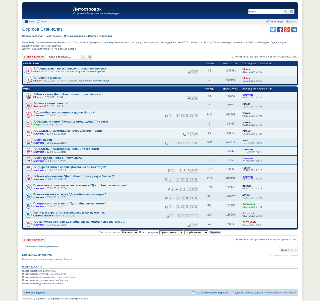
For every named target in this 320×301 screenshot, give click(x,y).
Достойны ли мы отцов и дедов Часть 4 (65, 112)
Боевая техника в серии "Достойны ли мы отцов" (69, 194)
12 (195, 216)
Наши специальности (52, 103)
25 (187, 206)
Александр (249, 204)
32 (195, 143)
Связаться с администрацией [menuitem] (212, 292)
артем (246, 195)
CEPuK (246, 131)
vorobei (246, 113)
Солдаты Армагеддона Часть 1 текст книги (67, 148)
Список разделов (35, 292)
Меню (32, 21)
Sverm (37, 106)
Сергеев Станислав (42, 29)
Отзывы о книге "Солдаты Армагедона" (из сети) (72, 121)
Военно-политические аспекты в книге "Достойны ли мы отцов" (80, 185)
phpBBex (40, 298)
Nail (35, 71)
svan (245, 140)
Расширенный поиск (291, 11)
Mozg (36, 124)
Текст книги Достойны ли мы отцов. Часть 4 (68, 94)
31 (191, 143)
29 (182, 143)
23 (178, 206)
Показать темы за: (119, 232)
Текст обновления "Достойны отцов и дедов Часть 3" (75, 176)
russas (246, 104)
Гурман (246, 167)
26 (191, 206)
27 (195, 206)
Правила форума (48, 77)
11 (191, 216)
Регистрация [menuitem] (277, 21)
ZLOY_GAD (249, 222)
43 (178, 197)
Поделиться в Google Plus (287, 29)
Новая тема (32, 57)
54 (182, 179)
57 (195, 179)
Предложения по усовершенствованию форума (71, 68)
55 (187, 179)
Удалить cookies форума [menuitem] (249, 292)
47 (195, 197)
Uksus (246, 69)
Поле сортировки (161, 232)
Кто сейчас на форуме (37, 254)
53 (178, 179)
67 (178, 115)
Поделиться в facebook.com (280, 29)
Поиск (285, 11)
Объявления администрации (94, 80)
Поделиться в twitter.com (273, 29)
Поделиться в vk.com (294, 29)
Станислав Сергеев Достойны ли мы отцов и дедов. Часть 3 (80, 221)
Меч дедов (44, 139)
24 (182, 206)
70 (191, 115)
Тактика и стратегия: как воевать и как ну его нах (69, 212)
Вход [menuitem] (292, 21)
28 (178, 143)
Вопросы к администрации (90, 71)
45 (187, 197)
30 (187, 143)
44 (182, 197)
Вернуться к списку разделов (41, 246)
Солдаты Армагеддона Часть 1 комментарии (69, 130)
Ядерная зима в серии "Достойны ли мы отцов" (71, 167)
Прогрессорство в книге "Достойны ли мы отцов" (69, 203)
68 (182, 115)
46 (191, 197)
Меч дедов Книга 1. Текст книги (59, 158)
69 (187, 115)
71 (195, 115)
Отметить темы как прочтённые (250, 56)
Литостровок (87, 9)
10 (187, 216)
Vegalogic (73, 298)
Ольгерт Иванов (43, 215)
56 (191, 179)
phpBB (56, 298)
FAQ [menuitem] (43, 21)
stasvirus (247, 94)
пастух (246, 185)
